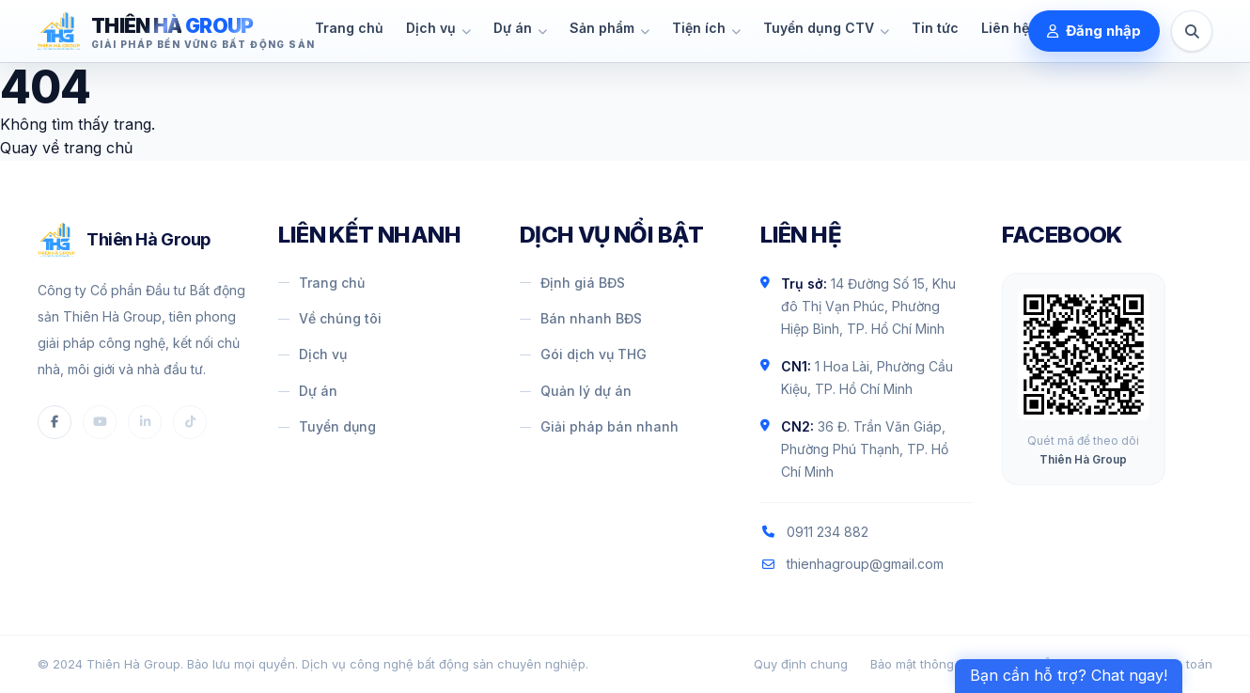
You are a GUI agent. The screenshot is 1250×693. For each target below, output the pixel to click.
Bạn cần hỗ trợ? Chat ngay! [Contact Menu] (1068, 675)
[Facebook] (54, 422)
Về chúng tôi (330, 318)
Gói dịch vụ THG (583, 354)
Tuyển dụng (327, 426)
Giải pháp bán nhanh (599, 426)
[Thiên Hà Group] (177, 31)
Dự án (307, 391)
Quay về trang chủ (66, 147)
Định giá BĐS (572, 283)
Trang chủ (321, 283)
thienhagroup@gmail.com (852, 564)
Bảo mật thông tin (921, 663)
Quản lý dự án (576, 391)
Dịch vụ (312, 354)
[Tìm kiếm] (1191, 31)
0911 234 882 (814, 532)
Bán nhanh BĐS (581, 318)
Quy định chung (801, 663)
